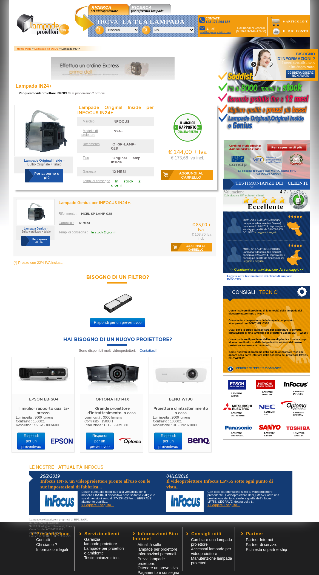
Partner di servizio (261, 544)
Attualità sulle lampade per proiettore (157, 546)
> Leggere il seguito (265, 232)
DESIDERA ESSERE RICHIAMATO (300, 74)
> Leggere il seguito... (97, 505)
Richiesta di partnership (266, 549)
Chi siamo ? (46, 544)
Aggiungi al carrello (191, 175)
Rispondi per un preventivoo (117, 322)
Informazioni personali (157, 554)
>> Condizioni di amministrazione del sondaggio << (266, 269)
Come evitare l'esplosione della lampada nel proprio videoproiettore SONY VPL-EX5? (261, 322)
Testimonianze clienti (102, 558)
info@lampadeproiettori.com (215, 32)
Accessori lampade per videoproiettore (211, 551)
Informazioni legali (52, 549)
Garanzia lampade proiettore (100, 541)
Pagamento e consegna (158, 572)
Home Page (24, 48)
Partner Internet (259, 539)
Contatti (43, 539)
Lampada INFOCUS (46, 48)
